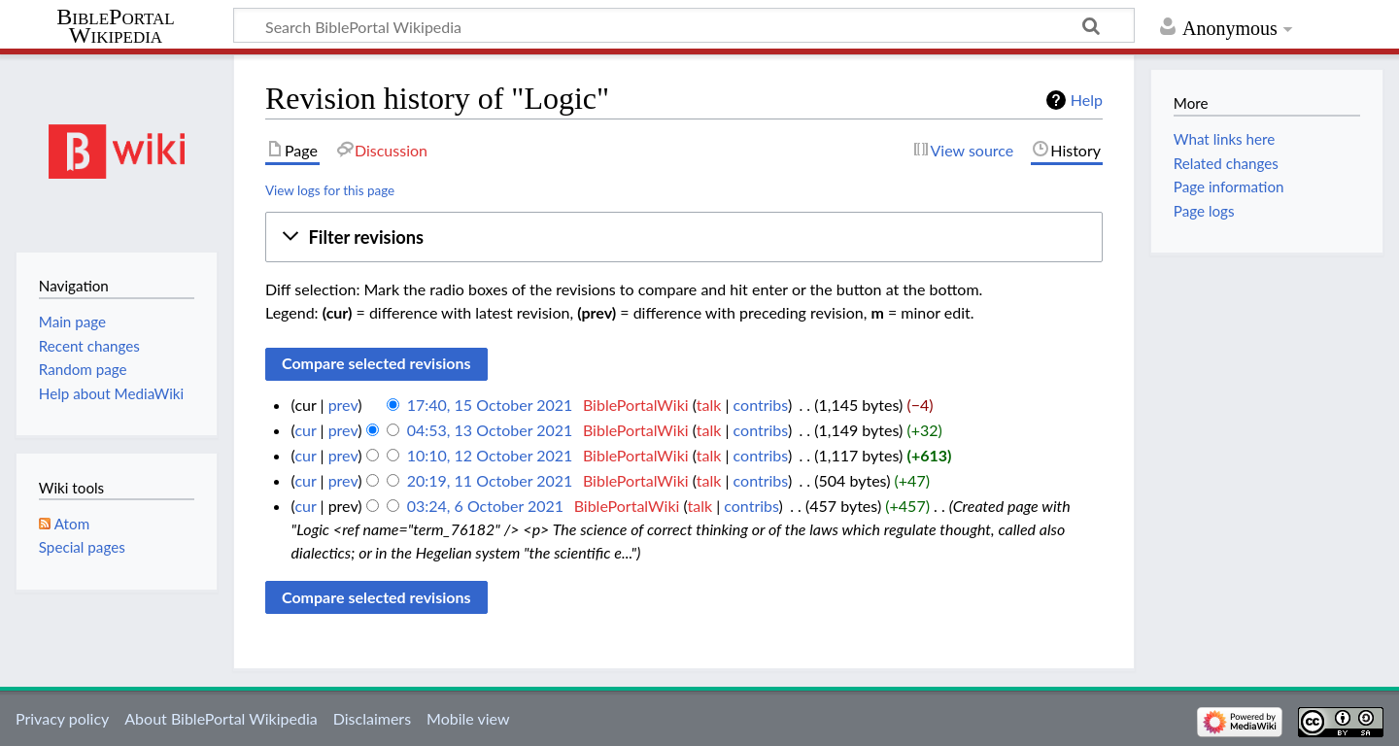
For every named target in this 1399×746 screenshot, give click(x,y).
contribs (761, 404)
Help (1087, 99)
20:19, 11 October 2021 (490, 480)
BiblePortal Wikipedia (115, 26)
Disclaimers (372, 718)
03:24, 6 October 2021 (485, 505)
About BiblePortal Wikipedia (220, 718)
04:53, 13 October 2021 (490, 430)
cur (305, 430)
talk (709, 404)
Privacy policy (62, 718)
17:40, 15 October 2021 (490, 404)
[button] (684, 237)
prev (343, 404)
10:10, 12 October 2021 (490, 455)
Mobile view (468, 718)
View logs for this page (329, 190)
